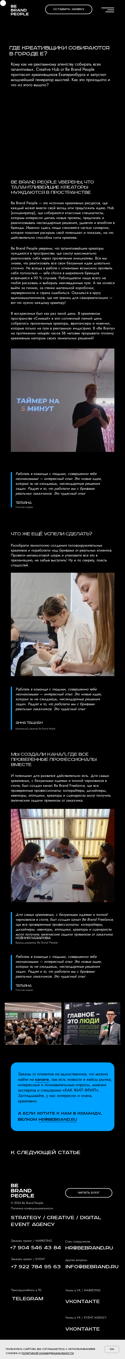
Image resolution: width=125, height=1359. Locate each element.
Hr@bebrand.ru (58, 1119)
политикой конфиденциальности (47, 1353)
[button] (68, 9)
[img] (20, 10)
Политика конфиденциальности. (32, 1208)
